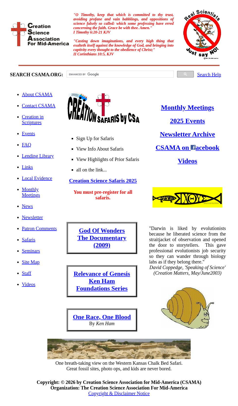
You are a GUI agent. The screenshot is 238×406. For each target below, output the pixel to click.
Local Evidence (37, 178)
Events (28, 133)
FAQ (26, 144)
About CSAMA (37, 94)
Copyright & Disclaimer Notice (119, 393)
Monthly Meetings (31, 192)
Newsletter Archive (187, 134)
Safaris (28, 239)
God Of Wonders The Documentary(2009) (101, 238)
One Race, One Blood (102, 317)
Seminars (31, 251)
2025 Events (187, 121)
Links (27, 167)
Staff (26, 273)
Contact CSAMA (38, 105)
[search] (119, 74)
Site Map (31, 262)
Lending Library (38, 156)
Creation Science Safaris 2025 (103, 181)
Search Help (209, 74)
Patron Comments (39, 228)
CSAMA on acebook (188, 147)
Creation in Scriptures (32, 119)
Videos (28, 284)
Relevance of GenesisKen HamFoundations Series (102, 281)
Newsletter (32, 217)
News (27, 206)
